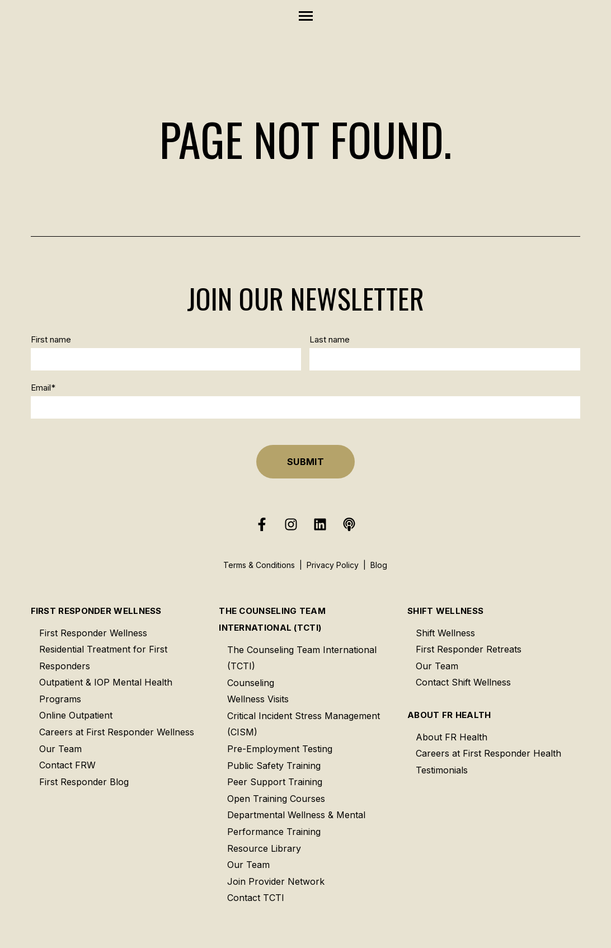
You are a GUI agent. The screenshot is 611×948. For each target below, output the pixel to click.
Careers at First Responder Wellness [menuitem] (116, 732)
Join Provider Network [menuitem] (276, 881)
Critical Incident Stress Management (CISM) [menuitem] (303, 724)
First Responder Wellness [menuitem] (96, 611)
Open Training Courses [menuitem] (276, 798)
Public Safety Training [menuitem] (274, 765)
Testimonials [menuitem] (442, 770)
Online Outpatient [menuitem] (75, 715)
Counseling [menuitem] (250, 682)
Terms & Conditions (259, 565)
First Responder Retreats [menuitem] (468, 649)
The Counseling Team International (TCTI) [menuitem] (272, 619)
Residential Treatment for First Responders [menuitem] (103, 658)
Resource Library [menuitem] (264, 848)
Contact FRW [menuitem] (67, 765)
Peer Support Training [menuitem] (274, 781)
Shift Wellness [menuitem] (445, 611)
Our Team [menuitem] (60, 748)
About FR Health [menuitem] (449, 715)
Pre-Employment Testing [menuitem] (279, 748)
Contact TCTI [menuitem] (255, 897)
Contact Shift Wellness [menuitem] (463, 682)
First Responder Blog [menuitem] (84, 781)
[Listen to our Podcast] (349, 524)
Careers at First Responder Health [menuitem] (488, 753)
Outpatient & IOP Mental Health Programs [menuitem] (105, 691)
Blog (378, 565)
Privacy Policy (333, 565)
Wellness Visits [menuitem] (258, 699)
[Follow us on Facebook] (262, 524)
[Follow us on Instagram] (291, 524)
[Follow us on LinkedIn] (320, 524)
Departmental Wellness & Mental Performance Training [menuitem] (296, 823)
